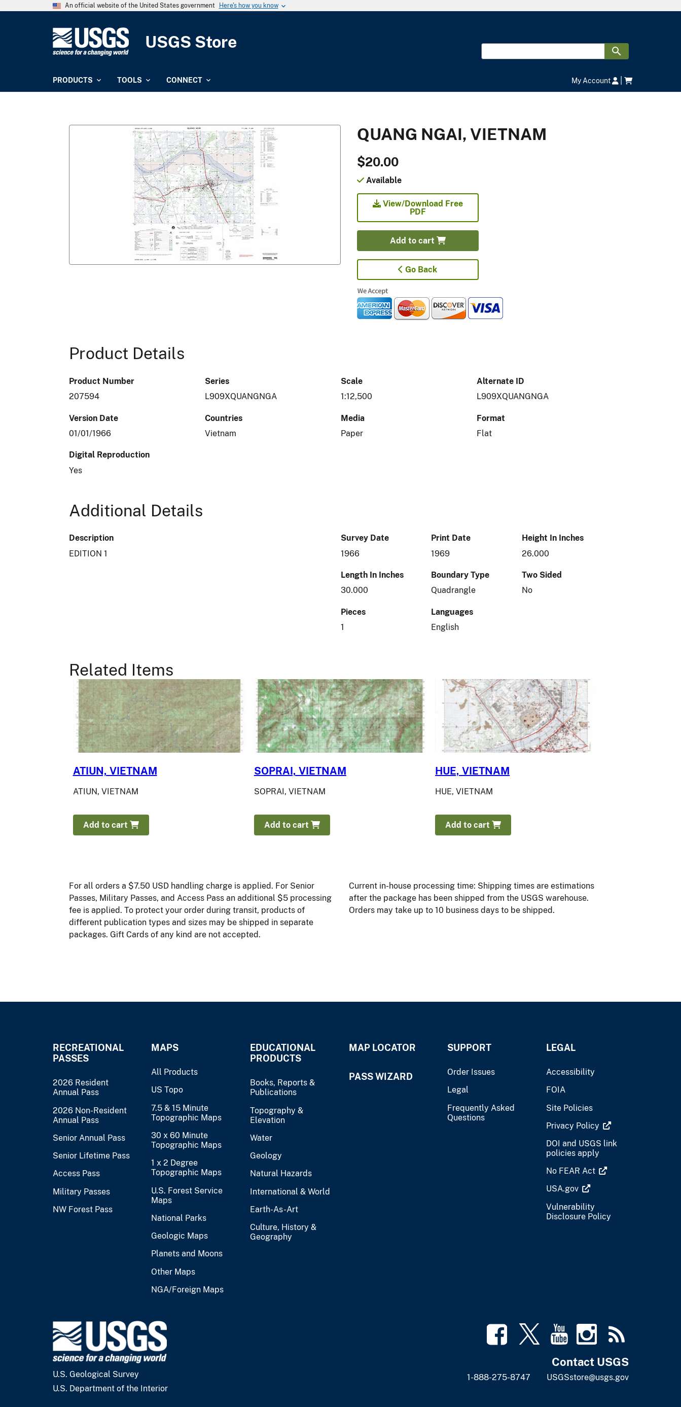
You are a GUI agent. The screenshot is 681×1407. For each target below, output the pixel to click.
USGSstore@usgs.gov (588, 1377)
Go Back (417, 269)
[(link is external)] (573, 1126)
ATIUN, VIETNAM (115, 771)
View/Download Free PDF (418, 208)
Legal (561, 1047)
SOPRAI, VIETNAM (300, 771)
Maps (164, 1047)
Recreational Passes (88, 1053)
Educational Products (282, 1053)
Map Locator (382, 1047)
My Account (595, 80)
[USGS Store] (341, 41)
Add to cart (418, 240)
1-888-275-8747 (498, 1377)
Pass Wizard (381, 1076)
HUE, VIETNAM (472, 771)
